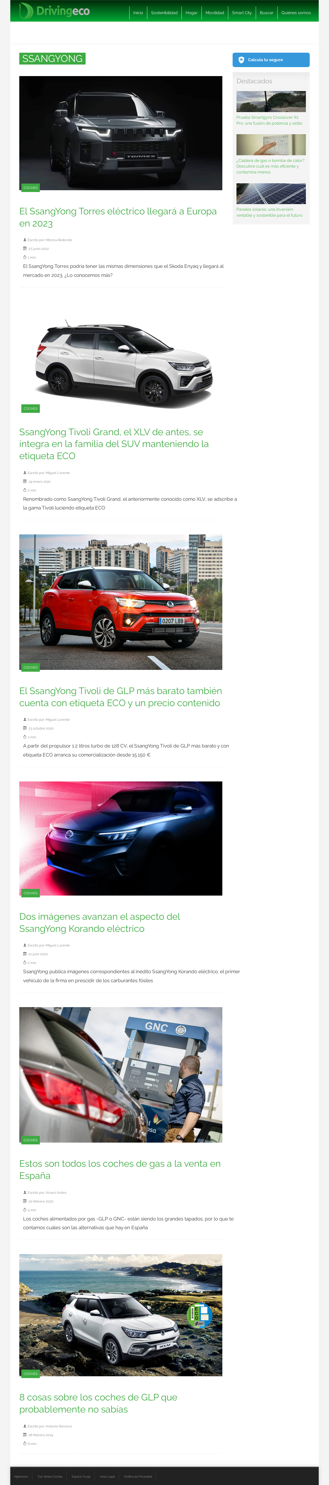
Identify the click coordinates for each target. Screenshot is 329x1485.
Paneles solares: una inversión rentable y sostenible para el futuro (271, 200)
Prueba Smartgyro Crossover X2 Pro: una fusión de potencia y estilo (271, 108)
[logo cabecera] (54, 11)
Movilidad (215, 12)
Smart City (242, 12)
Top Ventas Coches (50, 1476)
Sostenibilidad (164, 12)
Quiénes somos (296, 12)
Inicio (138, 12)
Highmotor (21, 1476)
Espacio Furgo (81, 1476)
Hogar (192, 12)
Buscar (266, 12)
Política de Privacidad (138, 1476)
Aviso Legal (107, 1476)
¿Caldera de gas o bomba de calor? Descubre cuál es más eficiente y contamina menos (271, 154)
